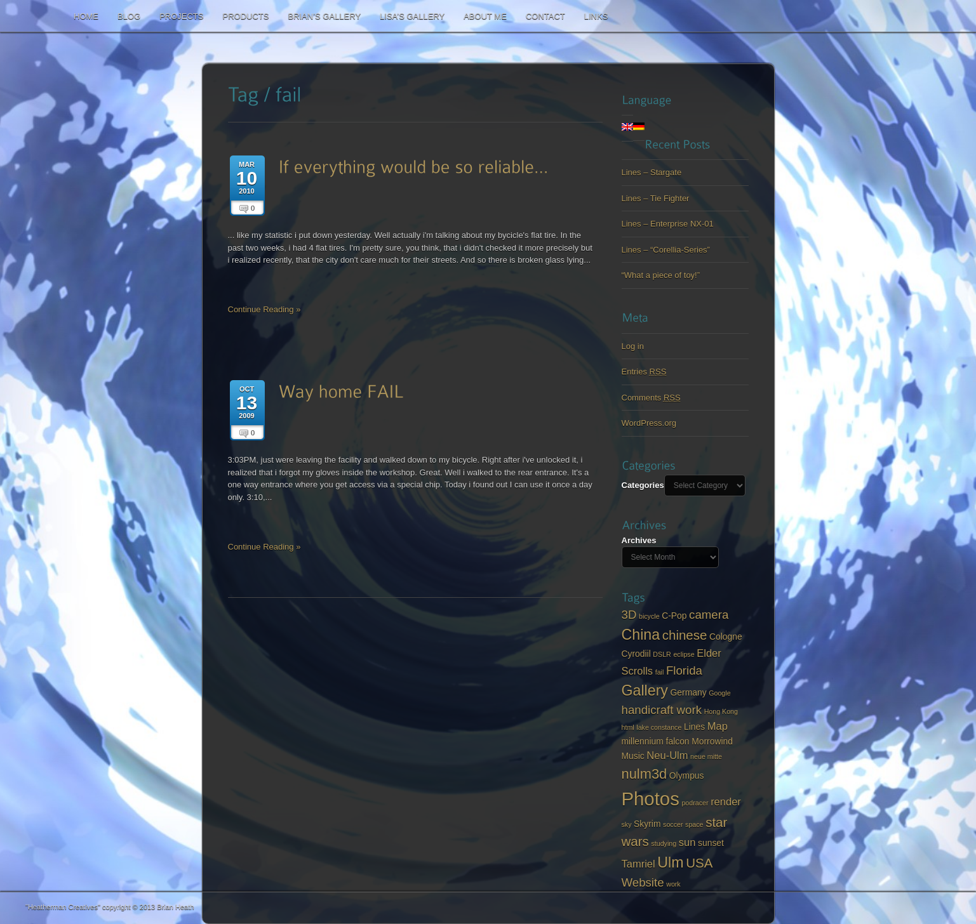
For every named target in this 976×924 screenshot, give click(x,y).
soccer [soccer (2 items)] (673, 824)
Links (596, 16)
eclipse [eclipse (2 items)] (683, 654)
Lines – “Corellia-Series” (666, 249)
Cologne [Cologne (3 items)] (725, 636)
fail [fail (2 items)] (659, 672)
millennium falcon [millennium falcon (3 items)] (656, 741)
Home (86, 16)
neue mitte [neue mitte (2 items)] (706, 756)
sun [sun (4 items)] (687, 842)
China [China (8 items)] (641, 634)
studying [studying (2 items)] (663, 843)
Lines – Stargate (652, 172)
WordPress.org (649, 423)
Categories (643, 485)
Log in (633, 346)
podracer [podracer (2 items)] (694, 803)
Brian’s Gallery (324, 16)
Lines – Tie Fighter (656, 198)
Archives (639, 540)
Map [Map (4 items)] (717, 726)
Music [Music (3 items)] (633, 756)
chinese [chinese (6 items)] (684, 635)
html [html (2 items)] (628, 727)
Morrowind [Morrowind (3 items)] (712, 741)
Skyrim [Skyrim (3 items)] (647, 824)
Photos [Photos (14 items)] (650, 798)
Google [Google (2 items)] (719, 693)
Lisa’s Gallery (412, 16)
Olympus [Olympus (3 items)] (686, 775)
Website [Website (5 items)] (643, 882)
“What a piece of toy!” (661, 275)
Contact (545, 16)
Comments (651, 397)
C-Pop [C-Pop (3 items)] (674, 615)
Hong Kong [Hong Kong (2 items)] (721, 711)
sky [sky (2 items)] (627, 824)
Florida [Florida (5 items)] (684, 670)
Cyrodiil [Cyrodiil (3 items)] (636, 654)
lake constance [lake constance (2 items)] (658, 727)
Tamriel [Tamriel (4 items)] (638, 864)
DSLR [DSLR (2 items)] (662, 654)
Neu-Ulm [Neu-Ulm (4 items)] (667, 755)
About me (485, 16)
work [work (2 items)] (673, 884)
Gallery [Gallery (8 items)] (645, 690)
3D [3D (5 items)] (629, 614)
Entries (644, 371)
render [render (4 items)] (726, 802)
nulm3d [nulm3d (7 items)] (644, 774)
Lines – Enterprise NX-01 (668, 223)
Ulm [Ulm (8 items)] (670, 862)
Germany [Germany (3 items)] (689, 692)
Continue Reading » (264, 309)
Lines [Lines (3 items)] (694, 727)
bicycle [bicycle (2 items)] (649, 616)
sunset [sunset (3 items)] (711, 843)
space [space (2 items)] (694, 824)
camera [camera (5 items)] (708, 614)
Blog (128, 16)
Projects (181, 16)
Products (245, 16)
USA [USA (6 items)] (699, 862)
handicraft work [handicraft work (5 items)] (662, 709)
